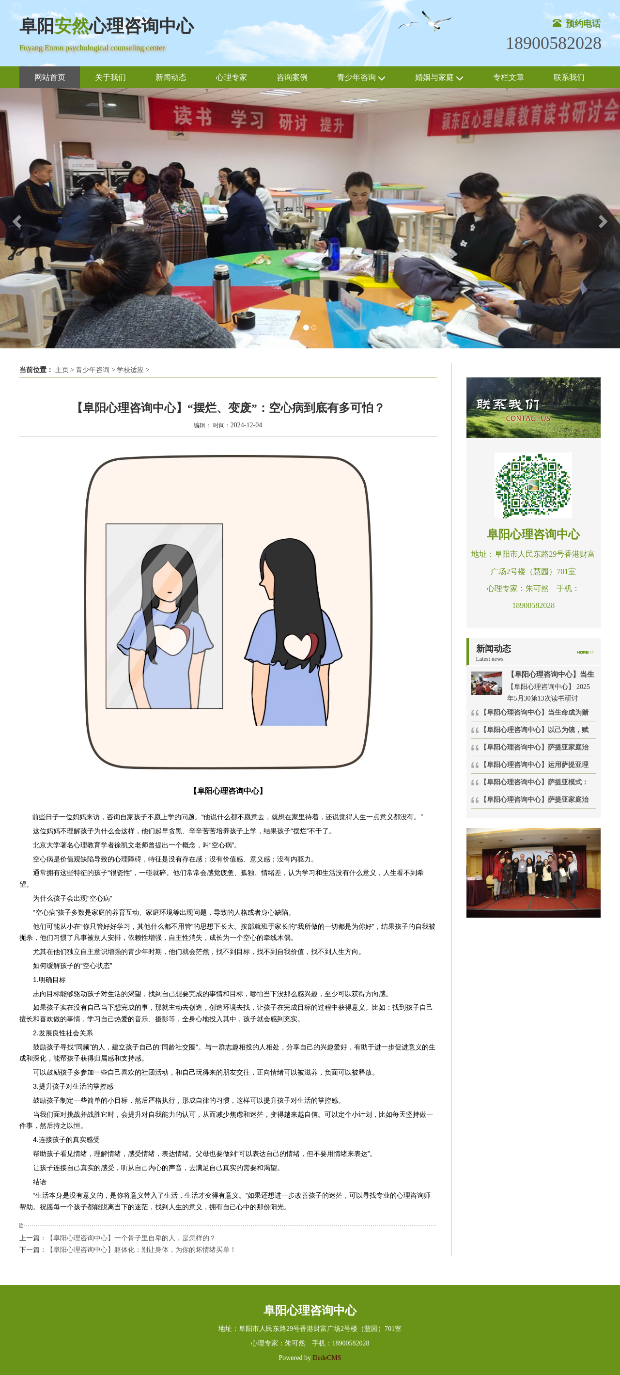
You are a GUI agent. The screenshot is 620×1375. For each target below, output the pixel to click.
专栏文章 (508, 77)
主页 (62, 370)
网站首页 (49, 77)
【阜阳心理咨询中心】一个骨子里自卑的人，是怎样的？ (131, 1238)
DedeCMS (326, 1357)
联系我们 (569, 77)
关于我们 (110, 77)
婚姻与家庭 (439, 77)
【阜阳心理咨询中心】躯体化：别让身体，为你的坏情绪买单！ (141, 1249)
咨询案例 (292, 77)
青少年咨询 (361, 77)
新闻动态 (170, 77)
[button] (15, 218)
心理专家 (231, 77)
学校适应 (130, 370)
